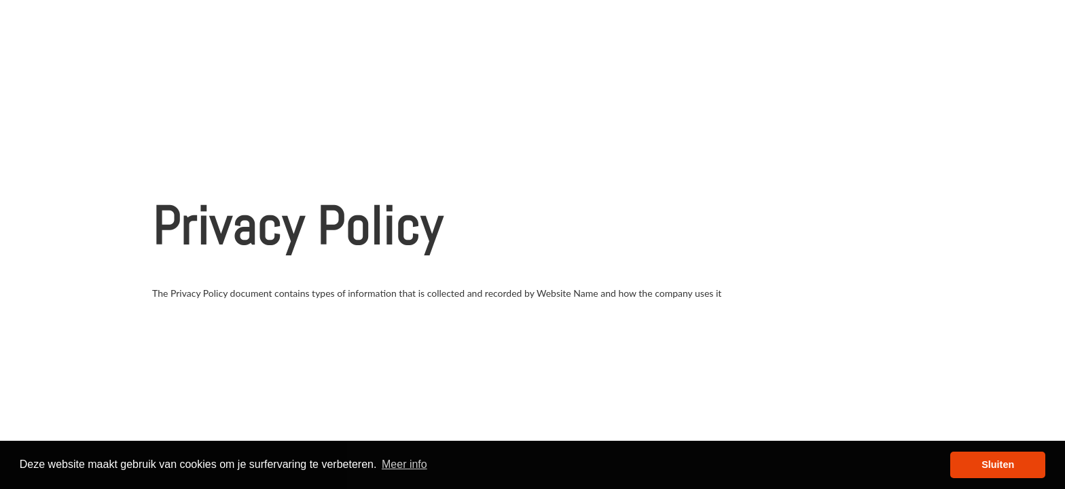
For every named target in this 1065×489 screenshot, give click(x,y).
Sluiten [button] (997, 464)
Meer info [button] (404, 464)
